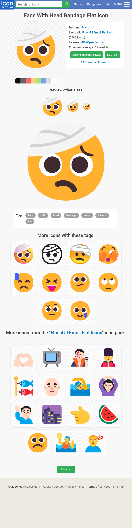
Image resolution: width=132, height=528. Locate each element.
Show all (66, 469)
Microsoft (88, 27)
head (56, 215)
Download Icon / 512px (87, 54)
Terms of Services (98, 486)
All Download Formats (95, 62)
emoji (87, 215)
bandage (71, 215)
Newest (79, 4)
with (43, 215)
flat (30, 221)
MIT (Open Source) (92, 42)
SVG (107, 4)
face (30, 215)
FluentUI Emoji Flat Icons (98, 32)
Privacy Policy (75, 486)
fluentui (102, 215)
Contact (58, 486)
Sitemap (118, 486)
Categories (94, 4)
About (47, 486)
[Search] (66, 4)
